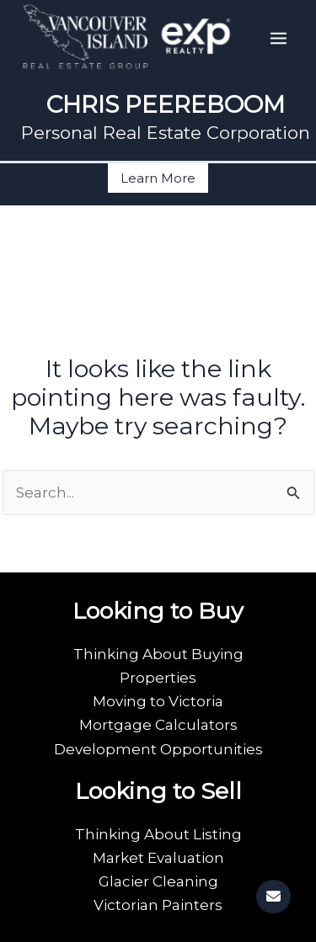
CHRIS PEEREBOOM (165, 104)
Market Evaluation (158, 857)
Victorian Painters (158, 905)
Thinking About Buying (158, 654)
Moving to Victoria (158, 701)
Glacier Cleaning (158, 881)
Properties (158, 677)
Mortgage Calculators (158, 724)
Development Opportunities (158, 749)
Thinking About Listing (158, 834)
